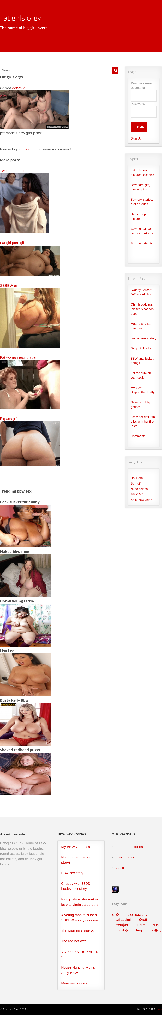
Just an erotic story (143, 338)
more (159, 1009)
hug (139, 930)
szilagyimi (123, 919)
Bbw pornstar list (142, 243)
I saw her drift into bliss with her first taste (143, 421)
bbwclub (18, 88)
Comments (138, 436)
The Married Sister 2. (77, 931)
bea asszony (137, 914)
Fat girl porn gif (12, 243)
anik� (123, 930)
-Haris (140, 925)
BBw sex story (72, 873)
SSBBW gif (9, 285)
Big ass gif (8, 419)
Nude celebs (139, 489)
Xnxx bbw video (141, 500)
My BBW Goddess (75, 847)
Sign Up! (136, 138)
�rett (143, 919)
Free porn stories (129, 847)
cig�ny (155, 930)
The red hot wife (73, 941)
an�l (116, 914)
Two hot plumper (13, 171)
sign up (32, 149)
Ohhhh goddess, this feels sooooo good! (142, 309)
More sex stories (74, 983)
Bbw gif (136, 483)
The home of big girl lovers (23, 27)
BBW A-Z (137, 494)
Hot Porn (137, 478)
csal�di (122, 925)
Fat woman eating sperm (20, 357)
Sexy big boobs (141, 348)
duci (156, 925)
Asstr (120, 868)
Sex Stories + (126, 857)
